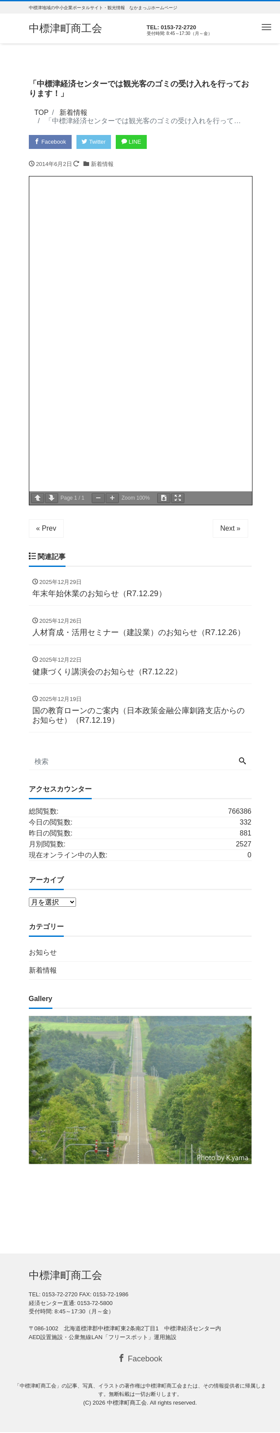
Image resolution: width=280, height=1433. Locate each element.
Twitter (95, 141)
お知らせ (43, 953)
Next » (230, 528)
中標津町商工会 (65, 28)
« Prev (46, 528)
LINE (133, 141)
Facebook (51, 141)
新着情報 (102, 164)
